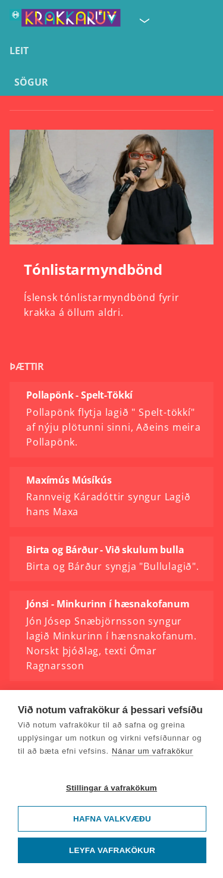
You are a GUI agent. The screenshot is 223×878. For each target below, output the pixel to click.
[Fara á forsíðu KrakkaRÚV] (65, 20)
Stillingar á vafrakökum (111, 787)
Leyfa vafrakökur (112, 850)
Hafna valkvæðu (112, 818)
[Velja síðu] (143, 20)
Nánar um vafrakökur (152, 751)
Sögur (31, 82)
